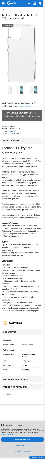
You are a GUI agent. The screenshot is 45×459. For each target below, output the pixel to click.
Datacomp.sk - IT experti (11, 3)
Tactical (12, 131)
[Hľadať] (29, 3)
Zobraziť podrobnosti (7, 434)
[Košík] (40, 3)
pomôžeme (21, 118)
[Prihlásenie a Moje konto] (35, 3)
